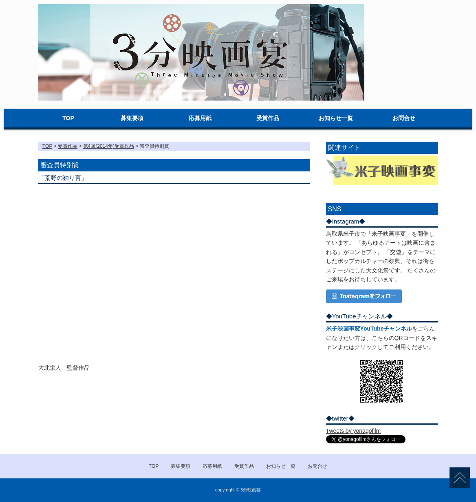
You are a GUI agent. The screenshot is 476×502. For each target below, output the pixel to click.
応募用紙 (200, 118)
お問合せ (403, 118)
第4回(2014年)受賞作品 (108, 146)
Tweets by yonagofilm (353, 430)
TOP (68, 118)
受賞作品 (267, 118)
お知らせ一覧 (336, 118)
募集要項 (132, 118)
